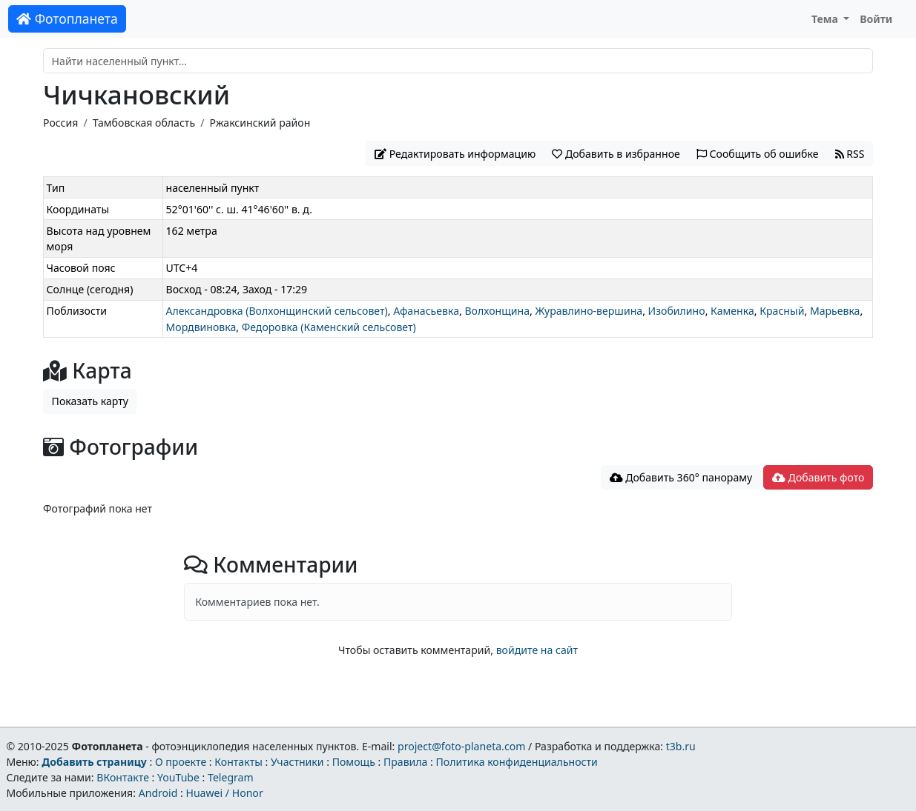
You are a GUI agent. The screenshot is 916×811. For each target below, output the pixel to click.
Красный (782, 311)
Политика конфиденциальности (517, 762)
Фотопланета (67, 18)
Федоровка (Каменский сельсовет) (329, 327)
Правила (405, 762)
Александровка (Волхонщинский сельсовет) (277, 311)
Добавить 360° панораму (681, 477)
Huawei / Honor (224, 793)
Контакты (238, 762)
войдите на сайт (537, 650)
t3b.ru (681, 746)
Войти (876, 19)
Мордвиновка (201, 327)
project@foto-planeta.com (461, 746)
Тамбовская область (144, 123)
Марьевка (835, 311)
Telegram (231, 777)
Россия (60, 123)
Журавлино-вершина (588, 311)
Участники (297, 762)
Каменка (732, 311)
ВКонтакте (122, 777)
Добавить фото (818, 477)
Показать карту (90, 401)
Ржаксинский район (259, 123)
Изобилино (676, 311)
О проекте (180, 762)
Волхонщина (497, 311)
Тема (826, 19)
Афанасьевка (426, 311)
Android (158, 793)
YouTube (178, 777)
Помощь (353, 762)
